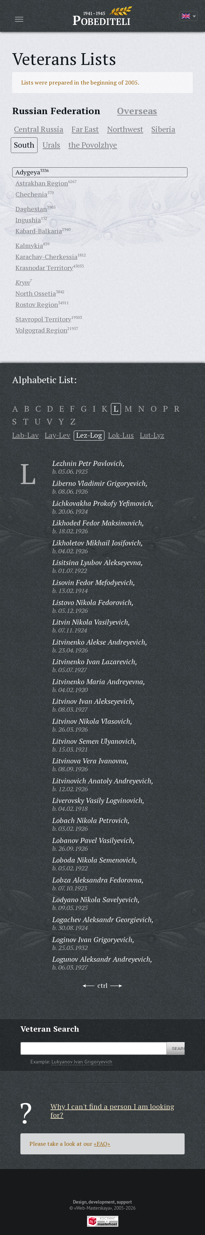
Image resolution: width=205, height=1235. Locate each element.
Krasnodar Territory (44, 267)
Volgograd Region (41, 330)
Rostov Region (36, 304)
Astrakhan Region (41, 183)
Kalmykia (29, 245)
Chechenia (31, 194)
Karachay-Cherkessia (46, 256)
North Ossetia (35, 293)
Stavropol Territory (43, 319)
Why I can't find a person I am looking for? (112, 1111)
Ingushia (28, 219)
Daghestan (31, 208)
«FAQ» (102, 1144)
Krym (22, 282)
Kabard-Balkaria (38, 231)
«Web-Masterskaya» (93, 1208)
